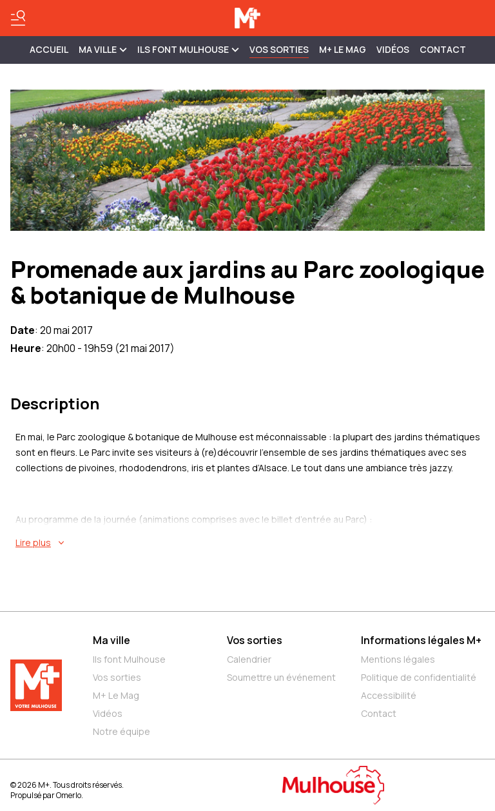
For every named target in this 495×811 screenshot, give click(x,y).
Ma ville (111, 640)
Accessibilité (388, 695)
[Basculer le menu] (18, 18)
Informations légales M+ (421, 640)
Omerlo (68, 795)
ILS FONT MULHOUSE (188, 49)
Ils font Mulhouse (129, 659)
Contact (443, 49)
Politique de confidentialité (418, 677)
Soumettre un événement (281, 677)
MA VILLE (103, 49)
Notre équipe (121, 731)
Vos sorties (279, 49)
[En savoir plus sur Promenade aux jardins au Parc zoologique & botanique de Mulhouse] (250, 542)
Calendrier (249, 659)
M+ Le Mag (342, 49)
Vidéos (392, 49)
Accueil (49, 49)
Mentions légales (398, 659)
